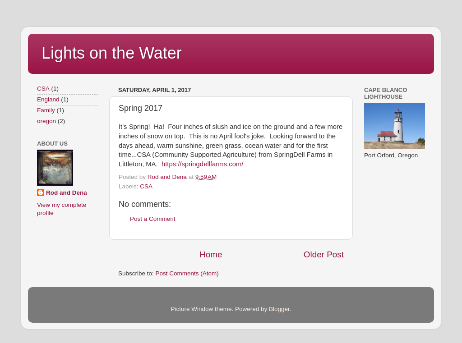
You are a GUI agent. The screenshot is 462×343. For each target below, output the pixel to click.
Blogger (279, 309)
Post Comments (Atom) (187, 273)
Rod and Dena (66, 192)
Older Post (324, 254)
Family (46, 110)
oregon (46, 121)
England (48, 99)
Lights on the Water (112, 53)
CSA (146, 186)
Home (210, 254)
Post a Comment (153, 218)
